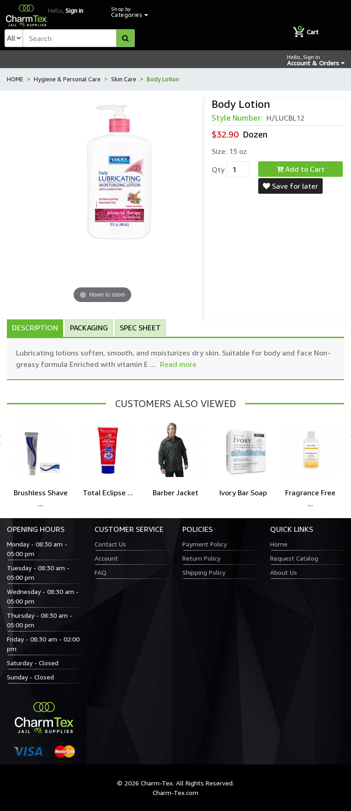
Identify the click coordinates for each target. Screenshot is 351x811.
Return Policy (201, 558)
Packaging (89, 327)
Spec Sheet (140, 327)
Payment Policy (204, 544)
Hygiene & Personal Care (67, 79)
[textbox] (79, 38)
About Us (283, 572)
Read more (178, 364)
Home (278, 544)
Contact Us (110, 544)
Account (106, 558)
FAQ (100, 572)
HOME (15, 79)
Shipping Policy (203, 572)
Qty (218, 169)
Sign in (74, 10)
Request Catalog (294, 558)
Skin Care (123, 79)
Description (35, 327)
